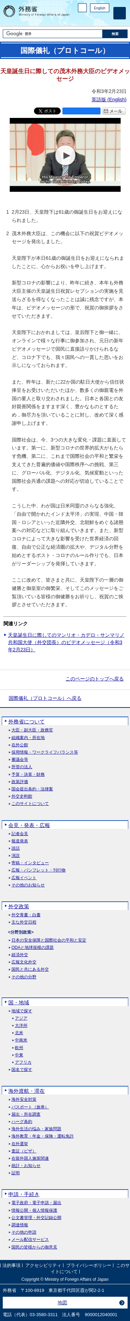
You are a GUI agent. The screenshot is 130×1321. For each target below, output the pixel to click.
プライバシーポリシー (88, 1265)
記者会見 (19, 834)
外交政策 (18, 906)
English (99, 8)
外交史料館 (21, 796)
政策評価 (19, 782)
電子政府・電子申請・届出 (36, 1203)
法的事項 (11, 1265)
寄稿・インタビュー (30, 863)
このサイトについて (30, 803)
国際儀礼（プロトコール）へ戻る (45, 698)
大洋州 (21, 1025)
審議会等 (19, 759)
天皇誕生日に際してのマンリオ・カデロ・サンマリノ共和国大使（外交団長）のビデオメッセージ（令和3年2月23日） (66, 642)
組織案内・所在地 (28, 738)
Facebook (87, 19)
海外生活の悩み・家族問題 (36, 1129)
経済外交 (19, 955)
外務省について (26, 721)
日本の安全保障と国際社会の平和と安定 (48, 940)
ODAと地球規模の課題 (32, 947)
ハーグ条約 (21, 1122)
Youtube (105, 19)
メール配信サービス (30, 1239)
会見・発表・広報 (29, 825)
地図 (62, 1302)
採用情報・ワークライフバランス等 (44, 752)
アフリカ (23, 1062)
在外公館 (19, 745)
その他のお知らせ (28, 885)
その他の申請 (23, 1232)
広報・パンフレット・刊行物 (38, 870)
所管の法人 (21, 767)
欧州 (19, 1048)
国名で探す (21, 1069)
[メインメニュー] (119, 13)
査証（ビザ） (23, 1151)
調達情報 (19, 1225)
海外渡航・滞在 (26, 1091)
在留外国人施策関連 (30, 1158)
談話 (15, 848)
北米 (19, 1033)
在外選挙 (19, 1144)
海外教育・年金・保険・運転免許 (42, 1136)
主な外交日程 (23, 922)
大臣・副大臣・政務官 (32, 730)
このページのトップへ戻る (95, 678)
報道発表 (19, 841)
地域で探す (21, 1011)
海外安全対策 (23, 1099)
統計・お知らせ (26, 1166)
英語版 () (109, 99)
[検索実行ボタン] (115, 33)
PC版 (82, 7)
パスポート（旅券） (30, 1107)
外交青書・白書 (26, 915)
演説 (15, 855)
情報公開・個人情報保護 (34, 1210)
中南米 (21, 1040)
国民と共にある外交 (30, 969)
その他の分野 (23, 977)
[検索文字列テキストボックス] (53, 33)
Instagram (96, 19)
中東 (19, 1055)
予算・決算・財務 (28, 774)
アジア (21, 1018)
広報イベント (23, 878)
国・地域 (18, 1002)
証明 (15, 1173)
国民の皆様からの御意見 (34, 1247)
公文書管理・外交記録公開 (36, 1218)
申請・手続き (24, 1194)
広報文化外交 (23, 962)
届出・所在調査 (26, 1114)
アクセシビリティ (43, 1265)
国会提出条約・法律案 (32, 789)
